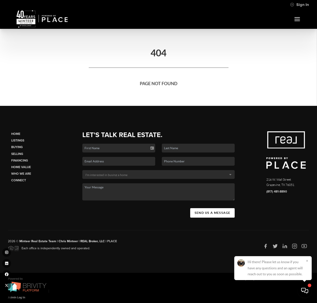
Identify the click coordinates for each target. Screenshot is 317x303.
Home (15, 134)
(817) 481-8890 (276, 191)
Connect (18, 180)
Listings (17, 140)
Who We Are (21, 174)
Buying (17, 147)
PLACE (112, 242)
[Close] (307, 261)
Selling (17, 154)
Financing (19, 160)
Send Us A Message (212, 213)
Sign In (299, 4)
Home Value (21, 167)
